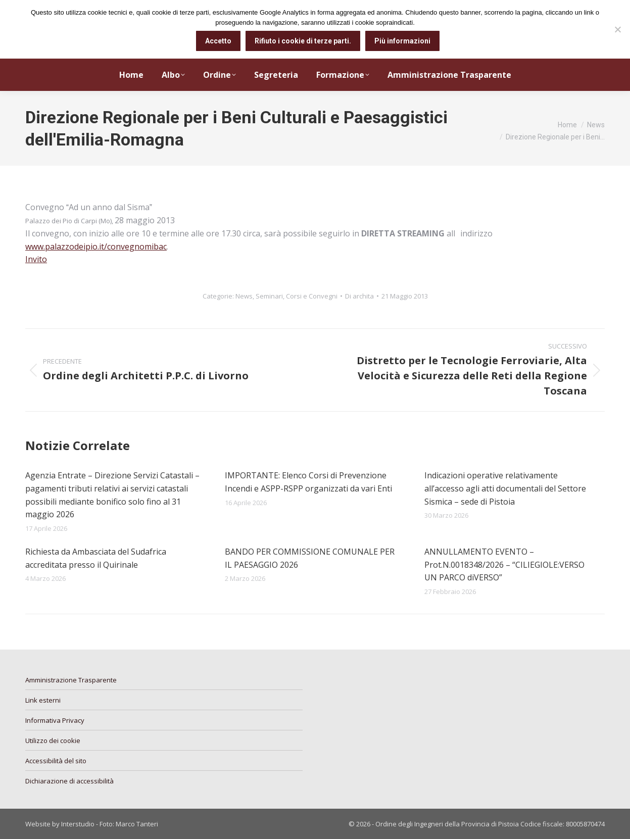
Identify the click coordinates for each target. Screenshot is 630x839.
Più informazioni (402, 41)
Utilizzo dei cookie (52, 740)
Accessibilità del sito (55, 760)
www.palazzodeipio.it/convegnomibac (96, 246)
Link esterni (43, 700)
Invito (36, 259)
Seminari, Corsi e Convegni (296, 296)
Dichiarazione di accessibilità (69, 780)
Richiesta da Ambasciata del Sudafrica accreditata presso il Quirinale (95, 558)
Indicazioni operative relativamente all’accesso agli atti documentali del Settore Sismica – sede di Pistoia (505, 488)
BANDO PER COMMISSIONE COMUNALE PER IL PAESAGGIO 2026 (310, 558)
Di (359, 296)
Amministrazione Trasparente (71, 679)
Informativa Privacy (54, 720)
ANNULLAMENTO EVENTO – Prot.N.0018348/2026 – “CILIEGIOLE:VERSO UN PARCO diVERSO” (504, 564)
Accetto (218, 41)
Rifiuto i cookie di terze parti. (303, 41)
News (244, 296)
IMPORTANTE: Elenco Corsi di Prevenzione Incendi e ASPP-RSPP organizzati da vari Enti (308, 482)
